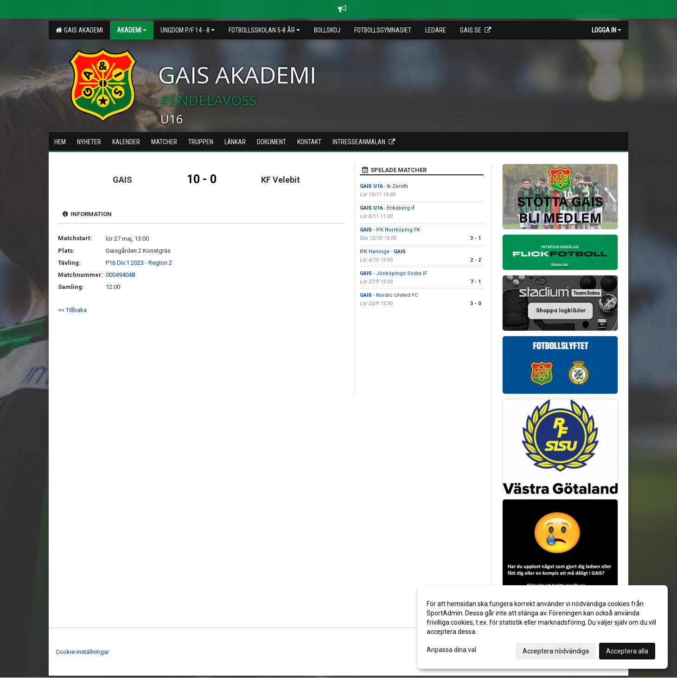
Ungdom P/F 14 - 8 (187, 30)
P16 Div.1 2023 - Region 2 (139, 262)
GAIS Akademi (79, 30)
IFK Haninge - (383, 252)
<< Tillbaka (72, 310)
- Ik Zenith (384, 186)
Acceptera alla (627, 651)
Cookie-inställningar (82, 651)
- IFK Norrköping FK (390, 230)
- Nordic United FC (389, 295)
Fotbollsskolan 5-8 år (264, 30)
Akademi (132, 30)
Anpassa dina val (451, 649)
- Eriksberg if (387, 208)
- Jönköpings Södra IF (393, 273)
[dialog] (542, 627)
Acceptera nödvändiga (556, 651)
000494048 (120, 274)
